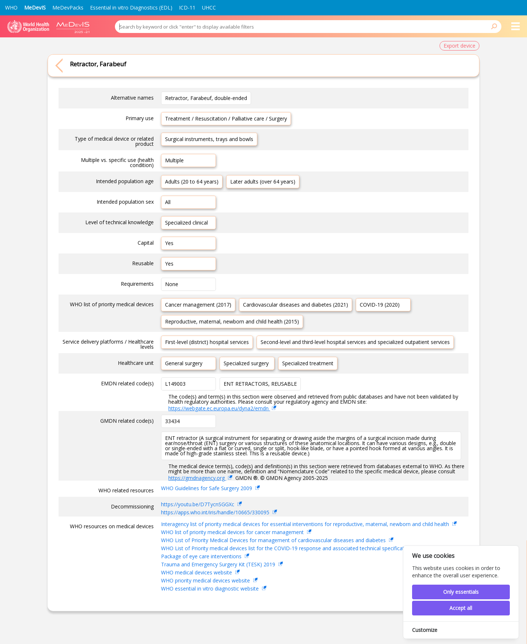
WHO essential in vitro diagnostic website (210, 588)
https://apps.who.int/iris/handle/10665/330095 (216, 512)
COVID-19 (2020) (380, 304)
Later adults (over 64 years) (262, 181)
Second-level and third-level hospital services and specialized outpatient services (355, 341)
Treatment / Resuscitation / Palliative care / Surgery (226, 118)
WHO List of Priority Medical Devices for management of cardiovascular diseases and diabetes (274, 540)
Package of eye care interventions (202, 556)
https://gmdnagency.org (197, 477)
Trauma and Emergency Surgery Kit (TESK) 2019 (219, 564)
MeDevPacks (67, 7)
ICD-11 (187, 7)
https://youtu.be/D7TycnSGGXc (198, 504)
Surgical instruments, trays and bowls (209, 139)
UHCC (209, 7)
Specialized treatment (307, 363)
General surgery (183, 363)
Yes (169, 243)
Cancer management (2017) (198, 304)
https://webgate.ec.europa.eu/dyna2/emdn (219, 408)
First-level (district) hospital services (207, 341)
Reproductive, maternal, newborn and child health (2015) (232, 321)
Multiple (174, 160)
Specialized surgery (246, 363)
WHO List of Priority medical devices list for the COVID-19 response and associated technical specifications (288, 548)
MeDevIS (35, 7)
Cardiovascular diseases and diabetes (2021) (295, 304)
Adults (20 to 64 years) (191, 181)
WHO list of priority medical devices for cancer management (233, 532)
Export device (459, 45)
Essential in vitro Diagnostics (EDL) (131, 7)
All (168, 202)
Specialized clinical (186, 222)
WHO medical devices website (197, 572)
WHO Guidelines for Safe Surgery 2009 (207, 488)
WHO (11, 7)
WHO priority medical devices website (206, 580)
